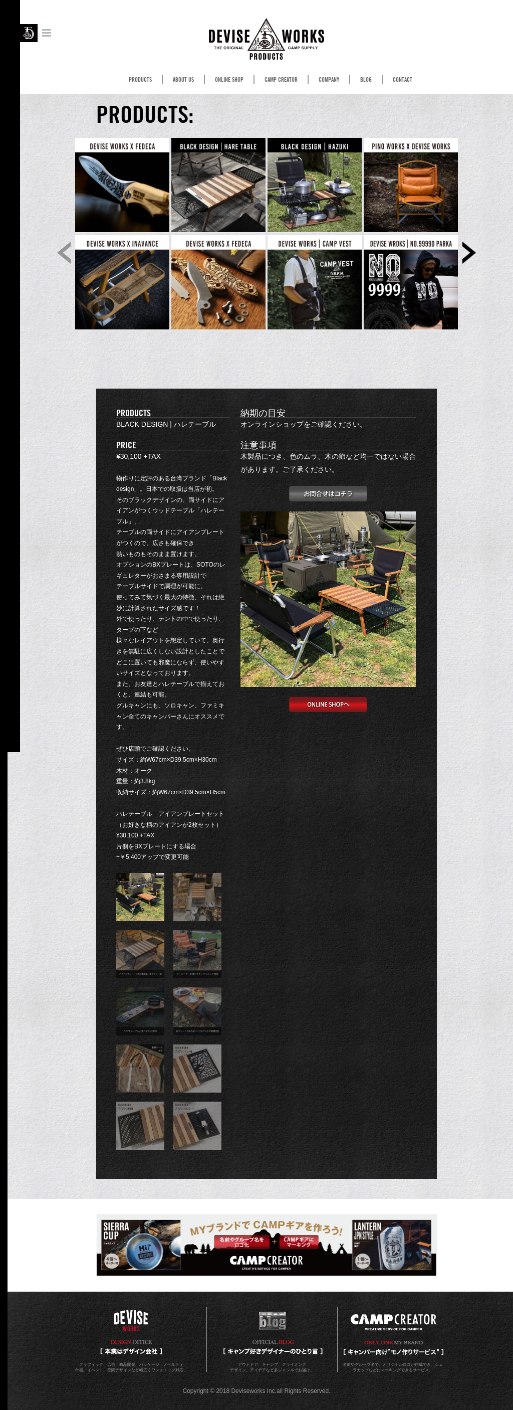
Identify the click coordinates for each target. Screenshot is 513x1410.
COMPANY (329, 80)
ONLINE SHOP (229, 80)
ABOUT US (183, 80)
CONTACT (402, 80)
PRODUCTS (140, 80)
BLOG (366, 80)
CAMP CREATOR (281, 80)
